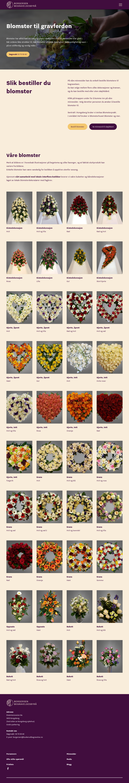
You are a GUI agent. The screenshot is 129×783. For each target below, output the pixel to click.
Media (69, 759)
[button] (120, 5)
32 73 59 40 (18, 54)
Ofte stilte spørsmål (15, 759)
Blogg (69, 764)
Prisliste (10, 764)
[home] (21, 4)
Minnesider (71, 754)
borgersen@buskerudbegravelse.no (28, 737)
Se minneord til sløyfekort (103, 127)
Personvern (11, 754)
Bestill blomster (77, 127)
